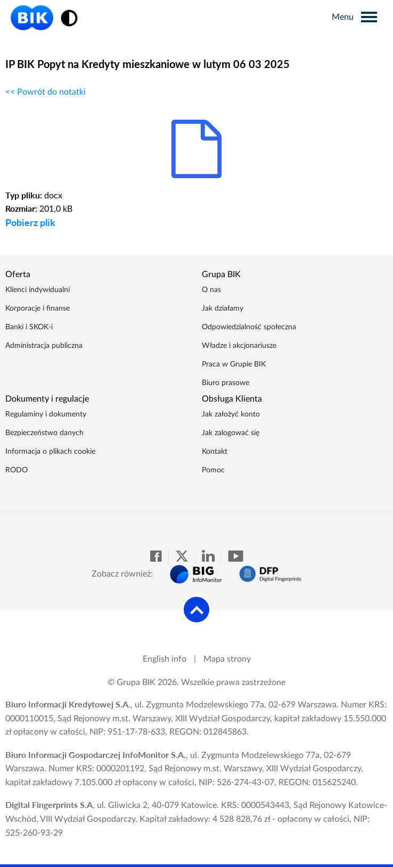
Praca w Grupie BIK (234, 364)
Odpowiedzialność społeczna (249, 327)
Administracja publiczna (44, 345)
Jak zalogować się (230, 433)
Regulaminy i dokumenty (45, 414)
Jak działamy (222, 308)
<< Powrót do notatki (45, 92)
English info (164, 659)
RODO (16, 470)
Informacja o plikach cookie (50, 451)
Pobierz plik (30, 222)
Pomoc (213, 470)
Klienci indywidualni (37, 290)
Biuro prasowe (225, 383)
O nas (211, 290)
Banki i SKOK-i (29, 327)
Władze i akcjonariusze (239, 345)
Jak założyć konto (231, 414)
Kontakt (214, 451)
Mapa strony (227, 659)
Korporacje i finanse (37, 308)
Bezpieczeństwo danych (44, 433)
